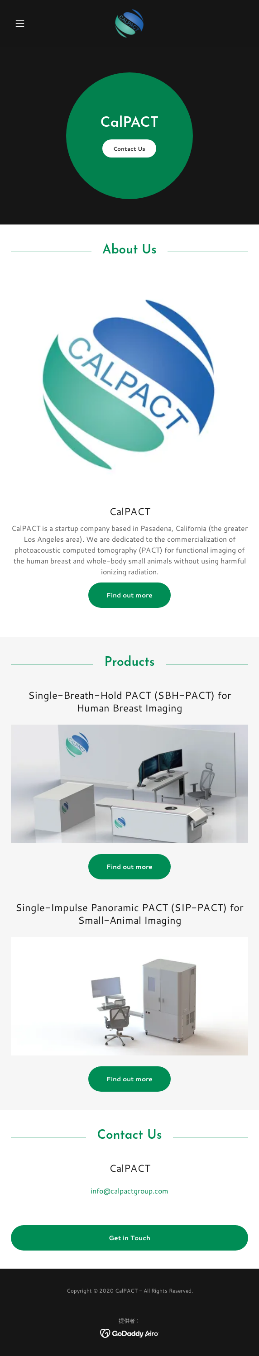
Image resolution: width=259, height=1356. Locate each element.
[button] (29, 23)
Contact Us (129, 149)
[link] (129, 23)
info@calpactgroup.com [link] (129, 1190)
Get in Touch (129, 1237)
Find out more (129, 595)
